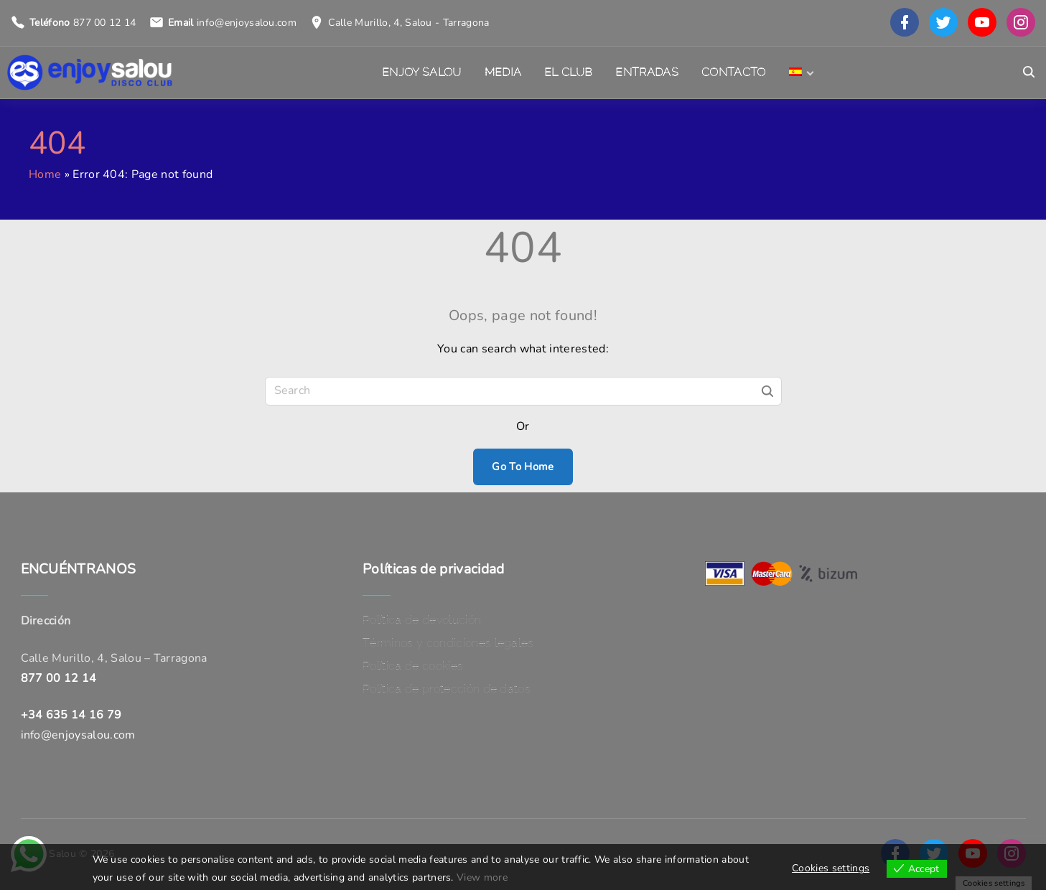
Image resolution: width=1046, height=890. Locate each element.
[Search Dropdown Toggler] (1029, 72)
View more (482, 877)
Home (45, 174)
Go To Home (523, 466)
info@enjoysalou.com (246, 22)
